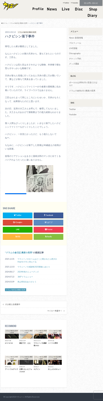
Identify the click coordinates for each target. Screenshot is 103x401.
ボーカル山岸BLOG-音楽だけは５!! (84, 81)
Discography (74, 52)
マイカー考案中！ (54, 311)
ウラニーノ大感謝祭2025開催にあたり (34, 267)
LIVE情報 (73, 47)
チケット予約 (74, 57)
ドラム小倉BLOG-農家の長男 (81, 86)
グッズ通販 (73, 62)
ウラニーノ (20, 397)
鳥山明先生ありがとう (27, 282)
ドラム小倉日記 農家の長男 (19, 252)
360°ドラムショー (25, 277)
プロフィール (74, 42)
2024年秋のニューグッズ (28, 272)
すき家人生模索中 (12, 304)
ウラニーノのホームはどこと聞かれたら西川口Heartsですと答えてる (37, 260)
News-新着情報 (75, 37)
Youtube (75, 3)
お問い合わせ (91, 3)
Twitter (66, 3)
